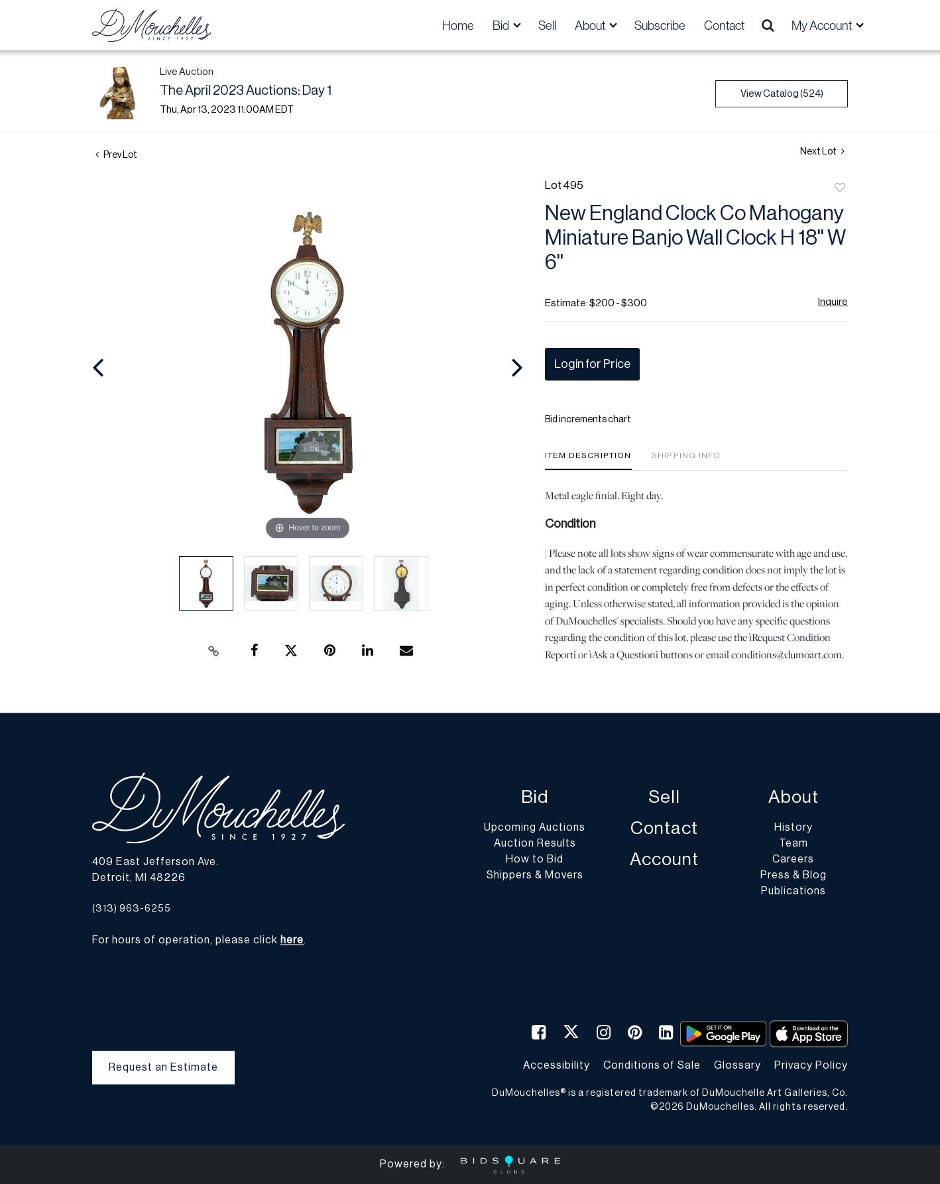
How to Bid (534, 860)
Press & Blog (793, 875)
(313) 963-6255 (131, 909)
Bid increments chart (588, 419)
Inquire (833, 302)
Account (664, 860)
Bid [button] (502, 25)
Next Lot (822, 151)
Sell (547, 25)
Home (458, 25)
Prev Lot (116, 155)
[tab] (588, 460)
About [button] (591, 25)
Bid (534, 798)
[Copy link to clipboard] (214, 651)
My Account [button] (823, 25)
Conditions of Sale (652, 1065)
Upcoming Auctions (534, 828)
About (793, 798)
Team (793, 844)
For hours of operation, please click (198, 940)
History (793, 828)
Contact (724, 25)
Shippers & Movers (535, 875)
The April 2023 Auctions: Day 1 (245, 90)
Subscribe (659, 25)
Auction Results (535, 844)
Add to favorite (840, 188)
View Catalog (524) (781, 94)
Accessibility (556, 1065)
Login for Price (592, 364)
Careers (793, 860)
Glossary (737, 1065)
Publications (793, 891)
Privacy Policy (811, 1065)
